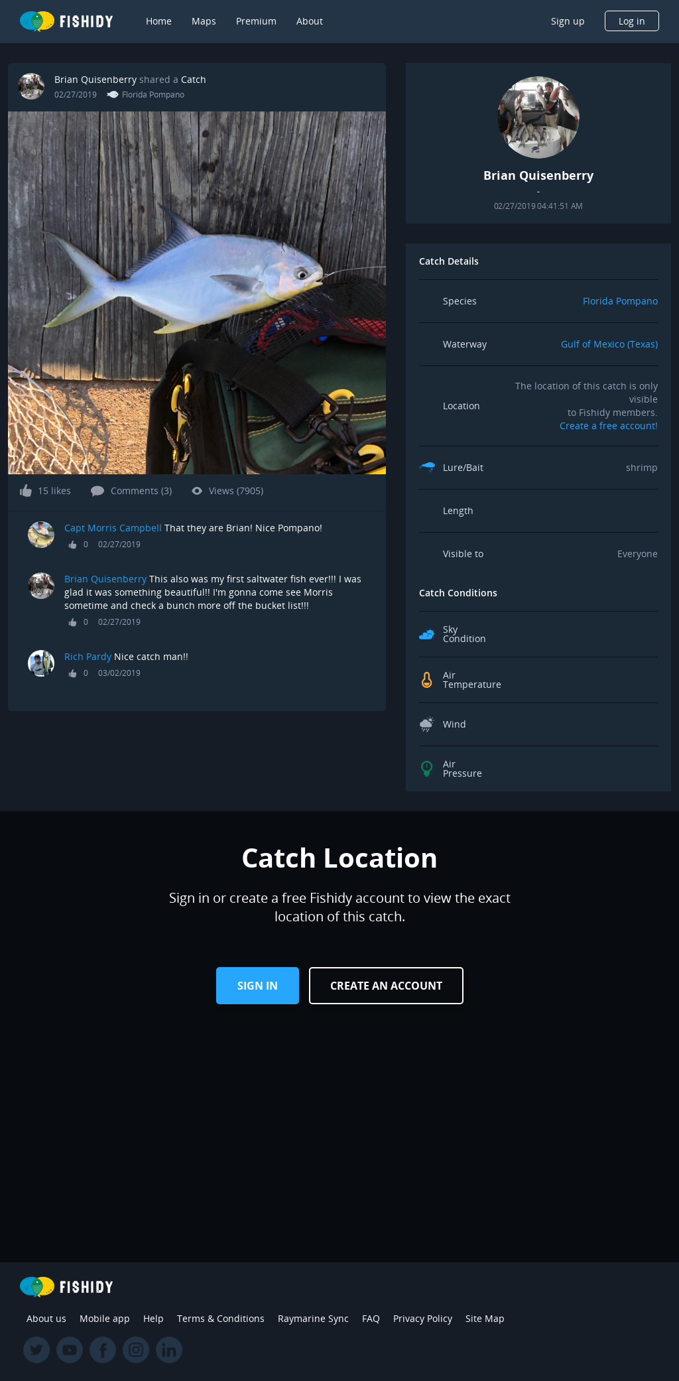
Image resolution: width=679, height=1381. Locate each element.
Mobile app (105, 1318)
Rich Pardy (87, 656)
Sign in (257, 985)
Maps (204, 21)
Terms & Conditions (221, 1318)
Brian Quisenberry (95, 79)
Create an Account (386, 985)
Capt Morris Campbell (114, 527)
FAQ (371, 1318)
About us (46, 1318)
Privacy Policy (422, 1318)
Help (153, 1318)
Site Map (485, 1318)
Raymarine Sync (313, 1318)
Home (159, 21)
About (309, 21)
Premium (256, 21)
